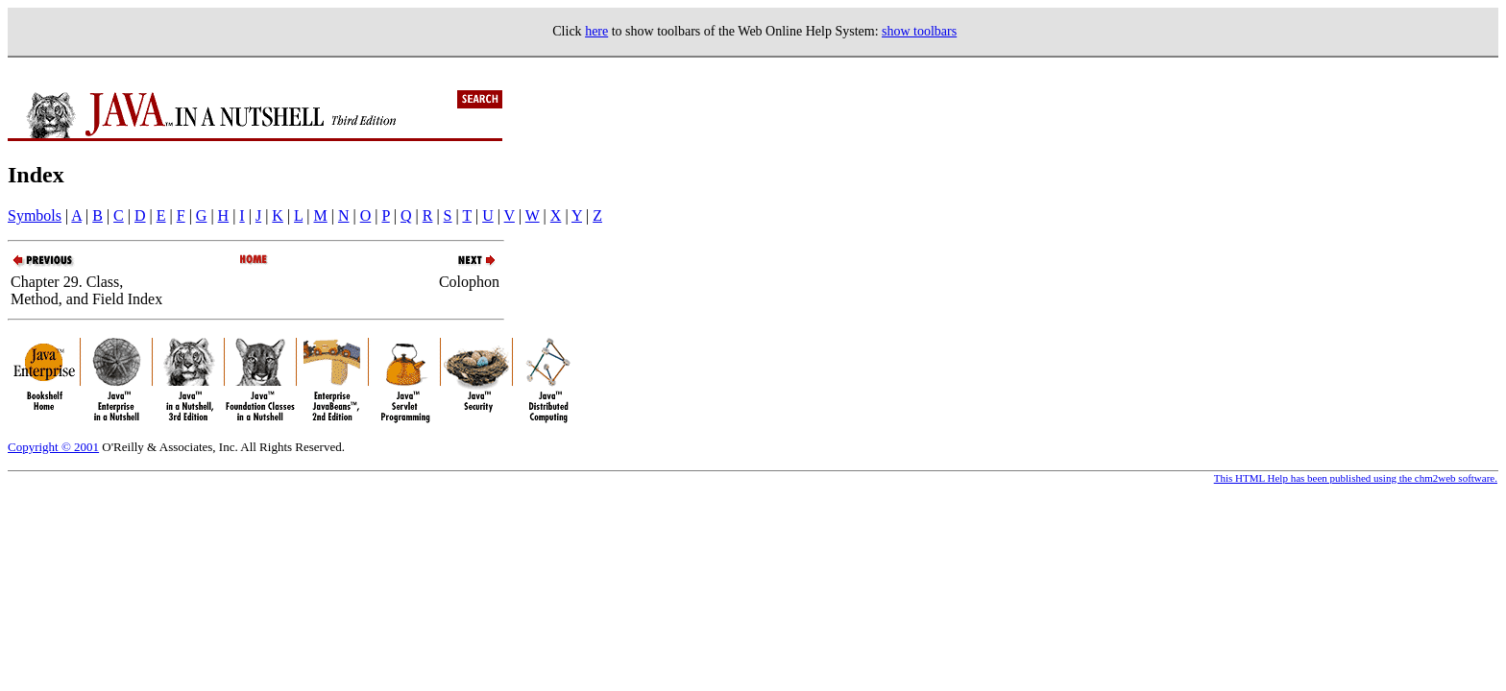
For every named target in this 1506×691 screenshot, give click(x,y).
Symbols (34, 215)
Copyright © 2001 (53, 447)
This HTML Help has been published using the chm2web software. (1355, 478)
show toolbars (919, 31)
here (596, 31)
